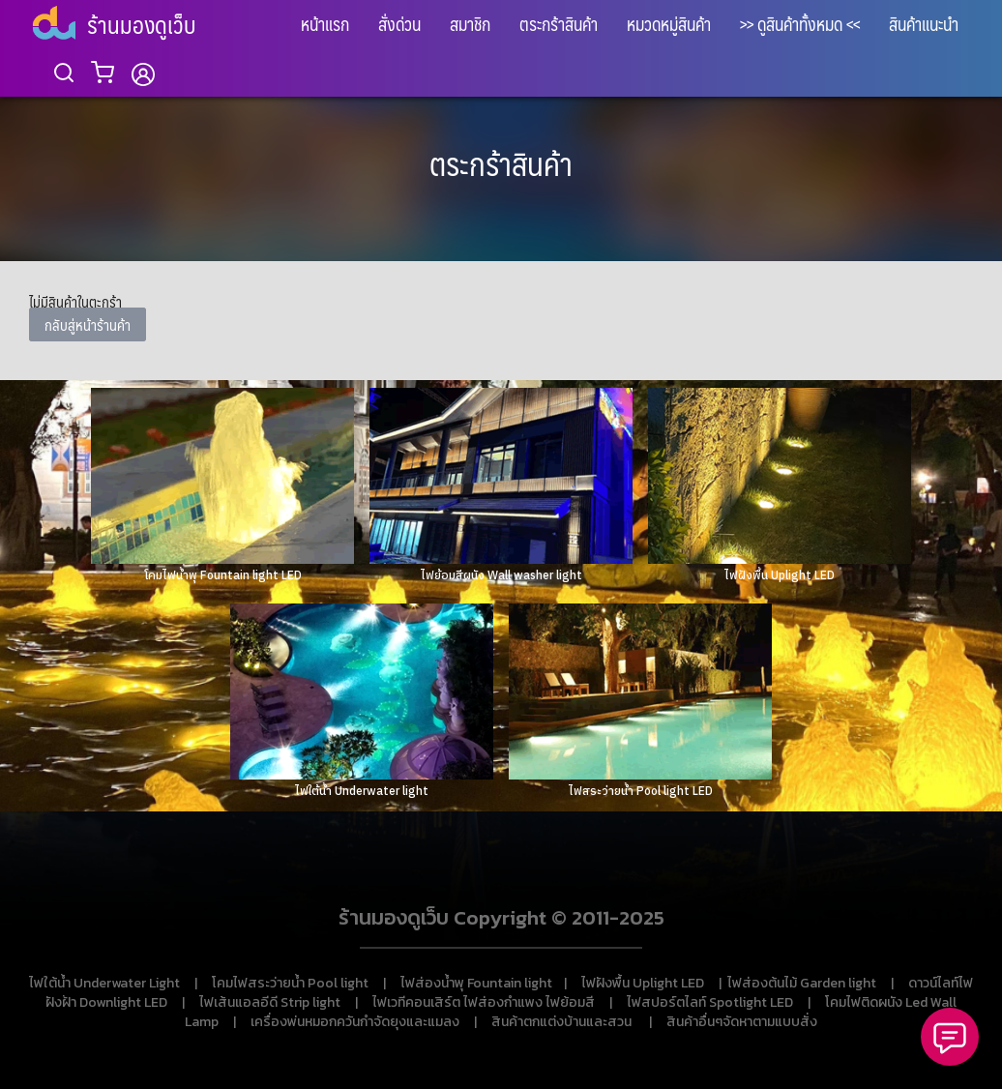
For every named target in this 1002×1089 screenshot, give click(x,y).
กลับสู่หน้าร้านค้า (87, 324)
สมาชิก (470, 24)
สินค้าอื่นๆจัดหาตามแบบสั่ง (741, 1022)
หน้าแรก (325, 24)
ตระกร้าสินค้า (558, 24)
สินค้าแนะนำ (923, 24)
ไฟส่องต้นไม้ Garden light (801, 983)
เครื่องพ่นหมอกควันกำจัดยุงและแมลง (354, 1022)
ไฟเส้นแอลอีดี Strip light (269, 1002)
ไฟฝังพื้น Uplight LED (642, 983)
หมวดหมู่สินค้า (669, 24)
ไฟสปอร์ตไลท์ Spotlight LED (710, 1002)
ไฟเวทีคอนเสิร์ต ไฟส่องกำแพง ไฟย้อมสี (483, 1002)
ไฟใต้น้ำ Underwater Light (104, 983)
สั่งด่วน (399, 24)
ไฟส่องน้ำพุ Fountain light (476, 983)
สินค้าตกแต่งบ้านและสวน (561, 1022)
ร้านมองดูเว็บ (141, 24)
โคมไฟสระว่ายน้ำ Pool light (290, 983)
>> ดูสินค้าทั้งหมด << (800, 24)
